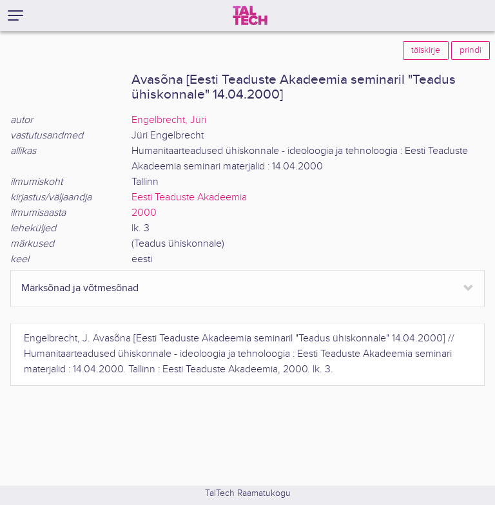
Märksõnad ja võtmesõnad (80, 288)
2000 (144, 213)
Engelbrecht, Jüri (168, 120)
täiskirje (425, 50)
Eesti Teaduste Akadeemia (189, 197)
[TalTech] (250, 15)
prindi (470, 50)
